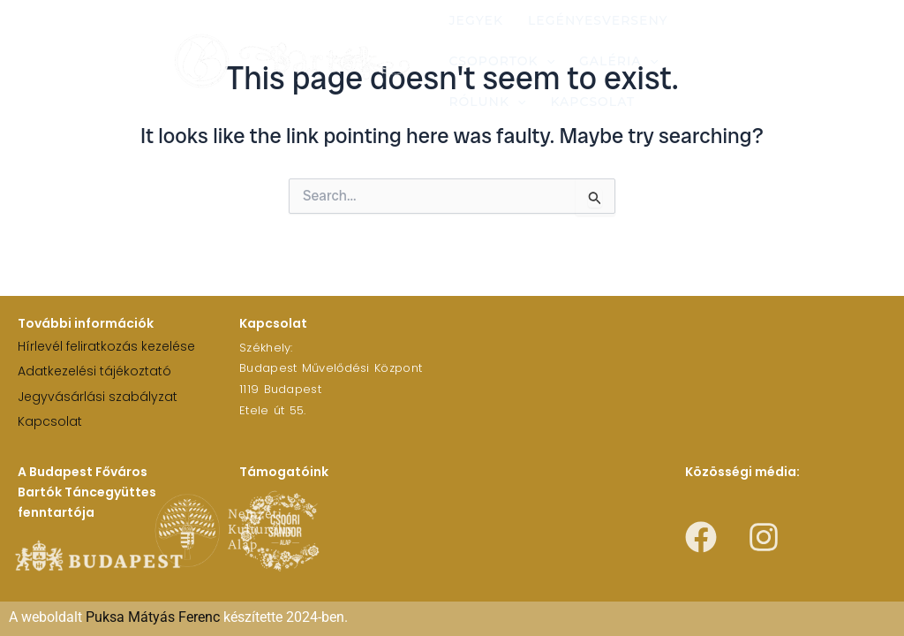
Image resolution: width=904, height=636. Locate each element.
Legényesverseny (598, 20)
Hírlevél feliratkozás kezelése (106, 346)
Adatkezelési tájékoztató (94, 371)
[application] (546, 61)
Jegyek (475, 20)
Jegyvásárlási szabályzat (97, 396)
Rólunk (486, 101)
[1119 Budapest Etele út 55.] (651, 377)
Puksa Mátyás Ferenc (153, 617)
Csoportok (501, 61)
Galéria (618, 61)
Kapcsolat (592, 102)
